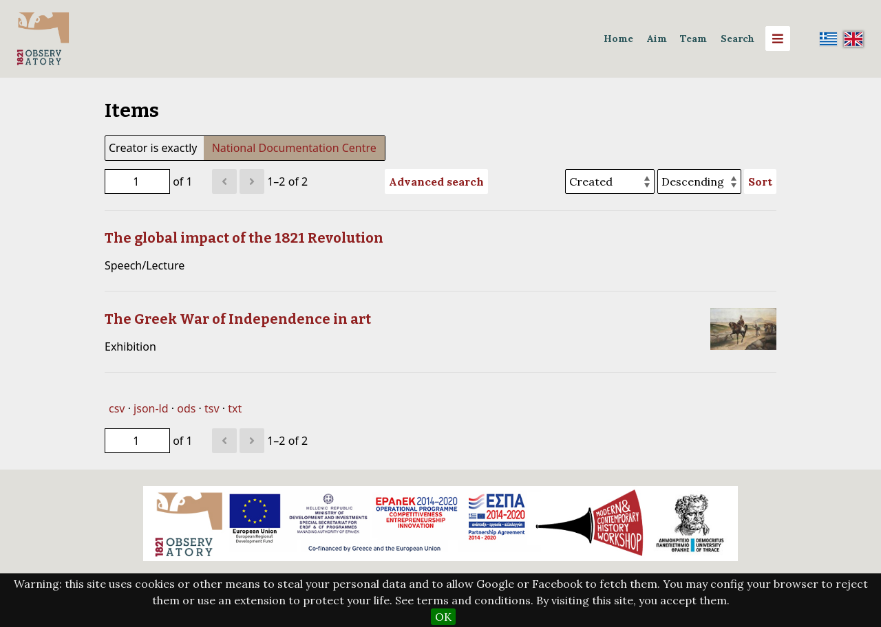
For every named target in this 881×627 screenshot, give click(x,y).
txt (235, 408)
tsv (212, 408)
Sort (760, 181)
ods (186, 408)
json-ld (151, 408)
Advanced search (436, 181)
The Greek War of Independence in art (238, 319)
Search (737, 38)
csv (117, 408)
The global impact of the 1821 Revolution (244, 238)
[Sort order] (699, 181)
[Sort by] (610, 181)
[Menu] (777, 38)
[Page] (137, 181)
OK (443, 617)
